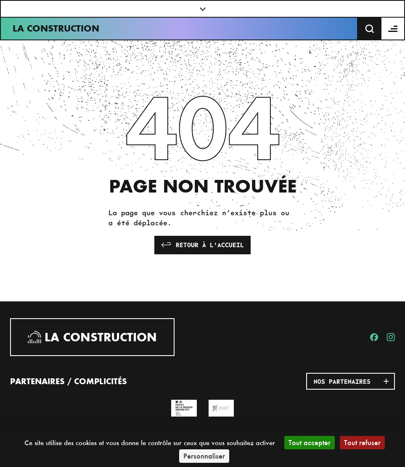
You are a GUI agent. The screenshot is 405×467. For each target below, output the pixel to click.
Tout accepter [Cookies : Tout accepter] (310, 442)
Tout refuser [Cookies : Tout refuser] (362, 442)
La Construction (56, 28)
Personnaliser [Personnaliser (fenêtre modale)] (204, 455)
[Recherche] (369, 28)
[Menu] (393, 28)
